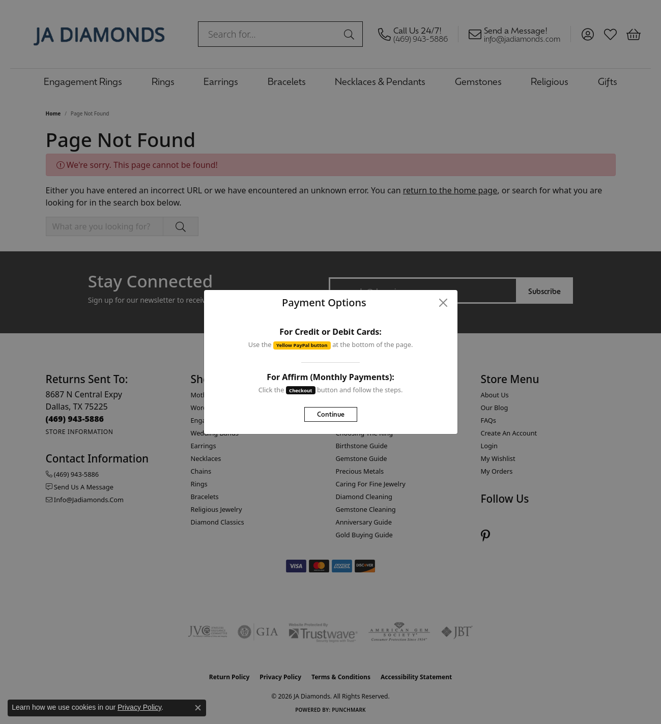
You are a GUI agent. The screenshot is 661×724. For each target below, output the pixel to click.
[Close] (443, 303)
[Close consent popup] (198, 708)
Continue (330, 414)
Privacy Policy (139, 707)
